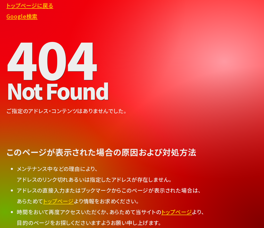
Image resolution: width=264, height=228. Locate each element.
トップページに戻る (29, 5)
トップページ (58, 201)
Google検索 (21, 16)
